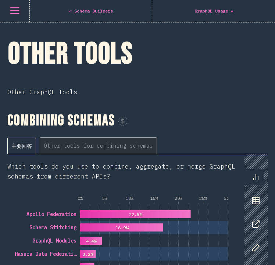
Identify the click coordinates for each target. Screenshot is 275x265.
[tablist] (84, 33)
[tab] (21, 33)
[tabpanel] (137, 152)
